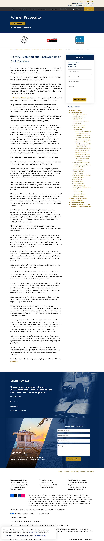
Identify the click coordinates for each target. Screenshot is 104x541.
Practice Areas (42, 9)
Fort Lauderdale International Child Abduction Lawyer (79, 194)
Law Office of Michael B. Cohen (31, 539)
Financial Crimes (78, 183)
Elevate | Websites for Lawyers (81, 539)
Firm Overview (23, 9)
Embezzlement (78, 181)
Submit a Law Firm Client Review (18, 410)
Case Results (53, 9)
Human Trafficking (79, 186)
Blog (72, 9)
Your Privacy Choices (18, 513)
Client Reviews (64, 9)
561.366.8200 (88, 5)
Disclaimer (66, 471)
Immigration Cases (79, 117)
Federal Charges (76, 110)
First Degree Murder (82, 150)
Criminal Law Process (77, 202)
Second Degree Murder (83, 148)
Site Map (83, 471)
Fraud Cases (77, 123)
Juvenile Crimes (78, 173)
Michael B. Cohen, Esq (21, 98)
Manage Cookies (44, 513)
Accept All (8, 536)
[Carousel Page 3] (19, 401)
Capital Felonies (81, 152)
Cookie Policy (33, 513)
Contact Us (89, 9)
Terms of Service (60, 525)
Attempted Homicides (83, 154)
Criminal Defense (28, 49)
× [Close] (54, 528)
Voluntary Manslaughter (83, 140)
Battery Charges (78, 171)
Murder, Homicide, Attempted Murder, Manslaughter (48, 49)
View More (14, 407)
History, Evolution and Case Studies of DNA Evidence (83, 159)
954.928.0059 (88, 3)
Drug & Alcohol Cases (80, 115)
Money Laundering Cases (81, 121)
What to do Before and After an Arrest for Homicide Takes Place (83, 133)
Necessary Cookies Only (24, 536)
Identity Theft (77, 119)
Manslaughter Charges (83, 138)
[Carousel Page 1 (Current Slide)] (12, 401)
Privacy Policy (75, 471)
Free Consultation (87, 1)
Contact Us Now (18, 23)
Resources (80, 9)
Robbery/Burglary (79, 167)
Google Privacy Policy (45, 525)
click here (14, 361)
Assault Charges (78, 169)
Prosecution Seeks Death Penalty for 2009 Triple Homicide (83, 144)
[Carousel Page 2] (16, 401)
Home (13, 9)
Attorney (32, 9)
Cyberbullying (77, 179)
